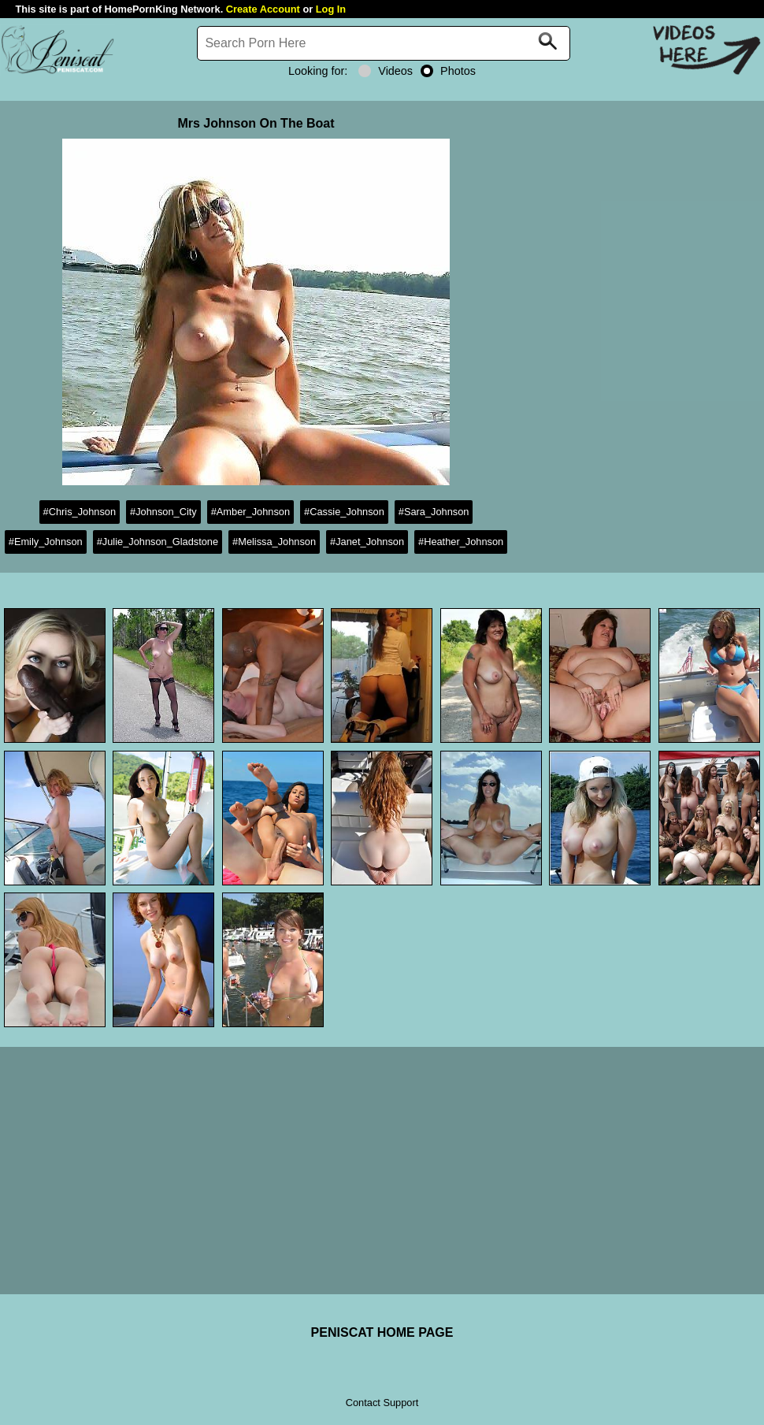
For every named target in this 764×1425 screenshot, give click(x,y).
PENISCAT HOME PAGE (382, 1332)
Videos (385, 71)
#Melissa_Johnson (274, 541)
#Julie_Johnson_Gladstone (157, 541)
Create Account (263, 9)
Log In (331, 9)
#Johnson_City (163, 512)
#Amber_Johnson (250, 512)
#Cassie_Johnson (344, 512)
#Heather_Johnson (460, 541)
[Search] (383, 43)
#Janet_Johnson (367, 541)
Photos (448, 71)
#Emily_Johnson (46, 541)
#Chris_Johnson (79, 512)
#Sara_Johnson (434, 512)
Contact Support (382, 1402)
